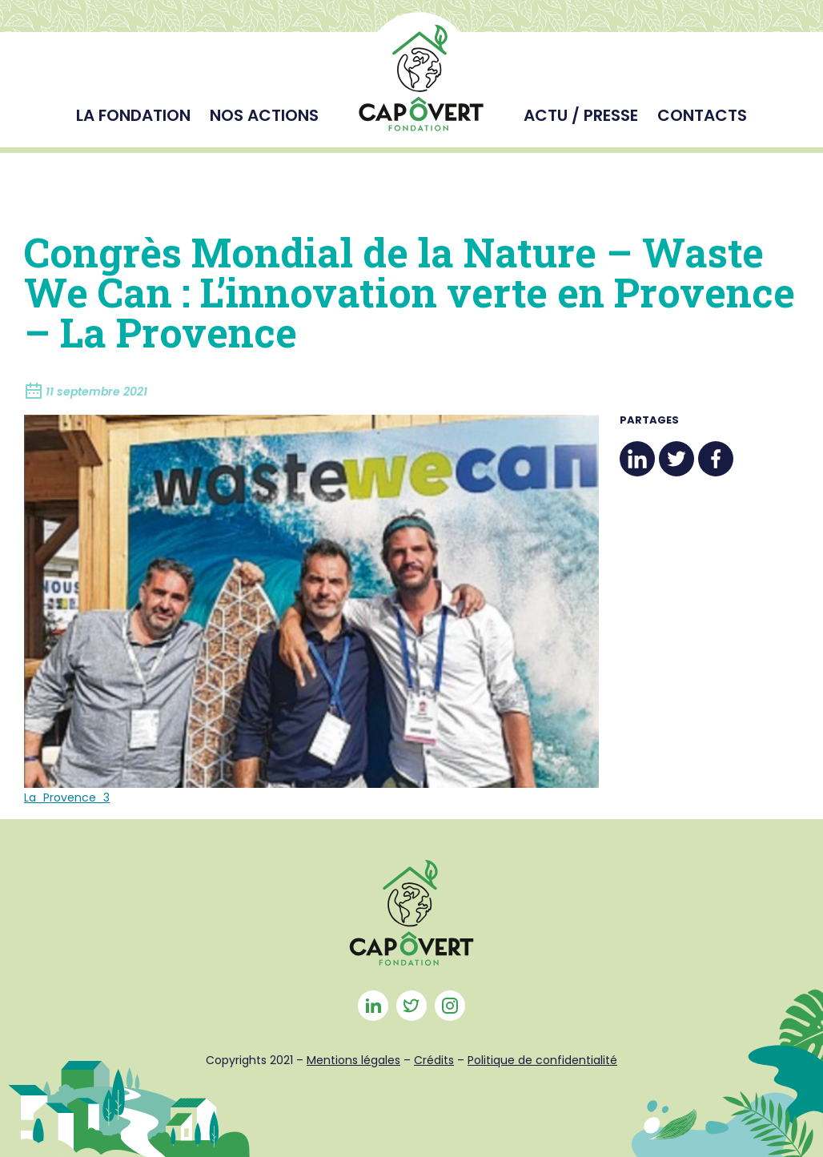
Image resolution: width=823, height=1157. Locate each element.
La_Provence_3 (67, 797)
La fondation (133, 115)
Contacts (702, 115)
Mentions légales (353, 1060)
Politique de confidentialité (542, 1060)
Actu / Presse (581, 115)
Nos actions (264, 115)
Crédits (434, 1060)
